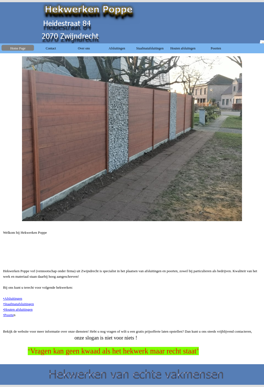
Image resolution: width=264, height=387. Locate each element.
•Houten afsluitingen (17, 309)
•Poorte (8, 315)
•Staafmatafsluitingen (18, 304)
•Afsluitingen (12, 298)
